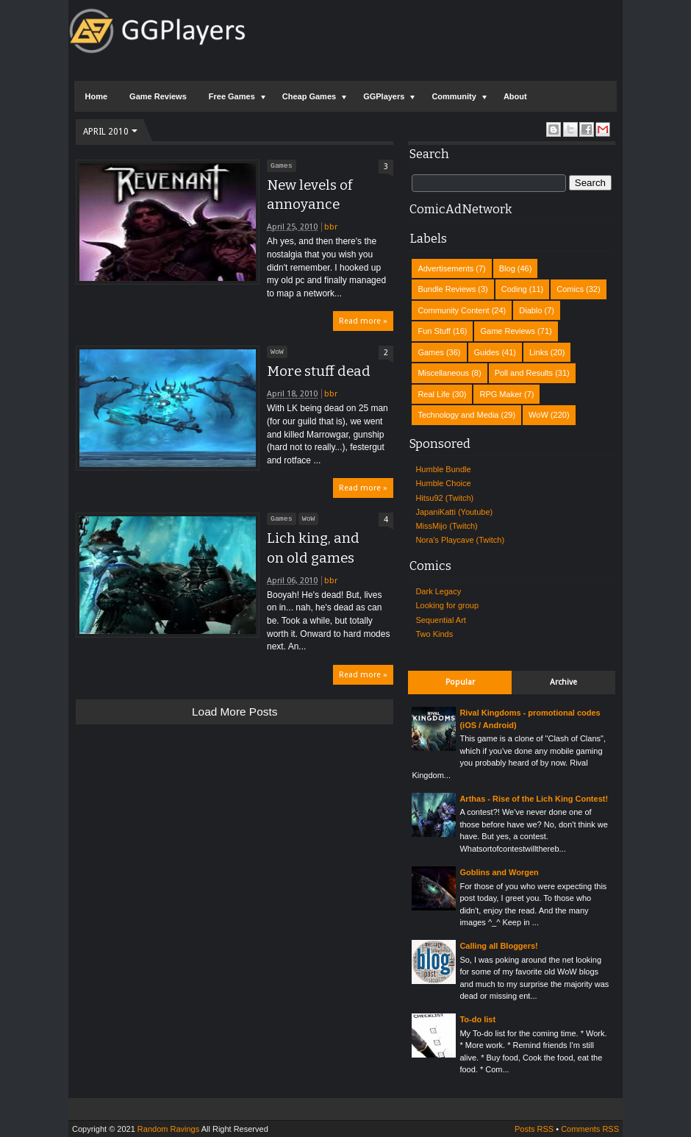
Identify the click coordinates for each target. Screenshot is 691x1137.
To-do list (477, 1019)
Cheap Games (309, 96)
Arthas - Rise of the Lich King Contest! (533, 798)
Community (454, 96)
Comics (570, 289)
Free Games (232, 96)
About (515, 96)
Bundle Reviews (447, 289)
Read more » (363, 321)
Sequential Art (440, 620)
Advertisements (445, 268)
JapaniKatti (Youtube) (454, 511)
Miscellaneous (443, 372)
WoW (277, 351)
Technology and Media (458, 414)
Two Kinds (434, 634)
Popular (460, 682)
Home (96, 96)
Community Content (453, 310)
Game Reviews (158, 96)
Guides (487, 352)
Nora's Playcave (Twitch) (459, 539)
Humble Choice (442, 483)
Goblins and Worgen (498, 872)
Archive (563, 682)
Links (538, 352)
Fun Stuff (434, 331)
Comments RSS (590, 1128)
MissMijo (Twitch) (446, 525)
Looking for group (447, 605)
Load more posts (234, 711)
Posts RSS (534, 1128)
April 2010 (106, 131)
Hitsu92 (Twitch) (444, 497)
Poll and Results (524, 372)
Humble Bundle (442, 469)
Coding (514, 289)
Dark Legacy (438, 591)
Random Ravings (168, 1128)
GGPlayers (383, 96)
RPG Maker (500, 394)
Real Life (433, 394)
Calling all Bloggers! (498, 945)
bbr (330, 227)
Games (282, 165)
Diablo (530, 310)
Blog (507, 268)
